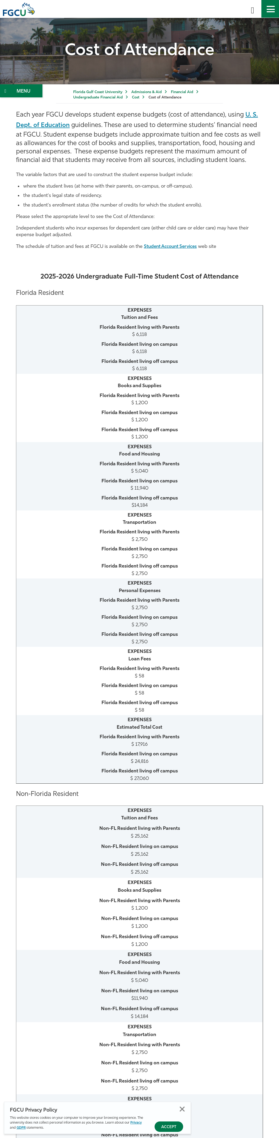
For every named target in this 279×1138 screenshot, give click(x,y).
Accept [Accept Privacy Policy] (168, 1127)
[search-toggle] (252, 9)
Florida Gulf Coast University (97, 92)
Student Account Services (173, 246)
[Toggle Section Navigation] (21, 90)
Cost (135, 98)
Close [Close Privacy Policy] (182, 1109)
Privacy (136, 1123)
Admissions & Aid (146, 92)
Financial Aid (182, 92)
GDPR (21, 1127)
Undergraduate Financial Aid (98, 98)
